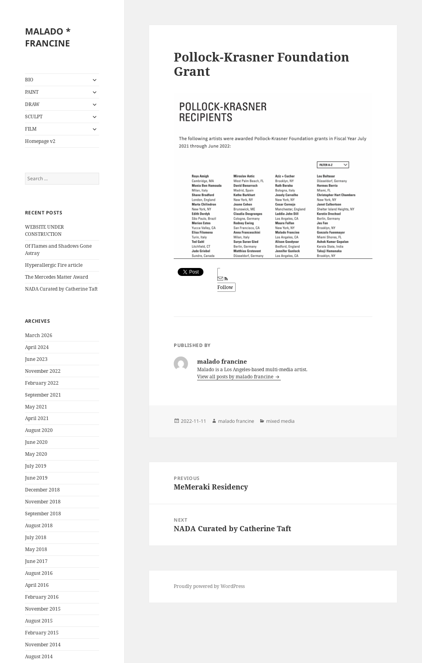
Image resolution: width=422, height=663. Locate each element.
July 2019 (35, 466)
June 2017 (36, 561)
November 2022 (43, 371)
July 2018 (35, 537)
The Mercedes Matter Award (56, 277)
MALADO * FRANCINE (48, 37)
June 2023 (36, 359)
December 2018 (42, 489)
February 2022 (42, 383)
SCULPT (33, 116)
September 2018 (43, 513)
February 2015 (42, 632)
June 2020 (36, 442)
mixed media (280, 421)
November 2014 (43, 644)
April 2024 (37, 347)
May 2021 (36, 406)
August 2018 (39, 525)
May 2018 (36, 549)
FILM (30, 128)
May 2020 (36, 454)
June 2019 (36, 477)
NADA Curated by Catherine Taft (61, 288)
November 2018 (43, 501)
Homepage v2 (40, 141)
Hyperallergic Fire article (53, 265)
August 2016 (39, 573)
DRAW (32, 104)
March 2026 (38, 335)
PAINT (31, 92)
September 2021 (43, 394)
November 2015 (43, 608)
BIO (29, 79)
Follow (225, 284)
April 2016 (37, 585)
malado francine (236, 421)
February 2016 (42, 597)
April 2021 (37, 418)
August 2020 (39, 430)
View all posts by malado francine (235, 376)
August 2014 (39, 656)
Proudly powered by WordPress (209, 586)
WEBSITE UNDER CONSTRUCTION (44, 230)
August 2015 (39, 620)
